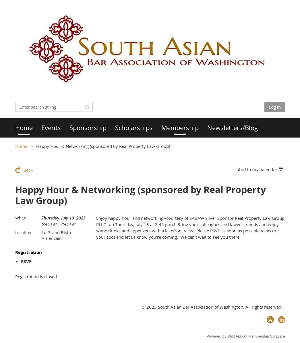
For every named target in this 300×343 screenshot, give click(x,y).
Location (23, 232)
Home (21, 146)
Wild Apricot (237, 336)
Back (28, 170)
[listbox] (261, 169)
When (20, 218)
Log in (275, 107)
